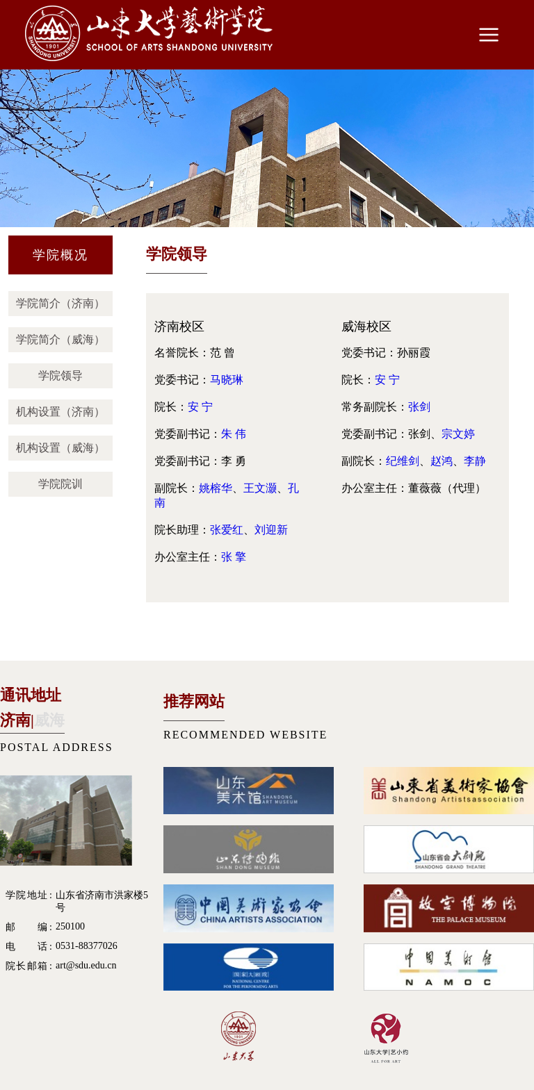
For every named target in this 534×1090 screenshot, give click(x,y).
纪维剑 (402, 461)
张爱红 (226, 530)
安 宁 (200, 407)
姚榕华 (215, 488)
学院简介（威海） (60, 339)
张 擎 (233, 557)
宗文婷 (458, 434)
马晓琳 (226, 380)
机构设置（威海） (60, 448)
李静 (475, 461)
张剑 (419, 407)
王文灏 (260, 488)
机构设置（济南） (60, 412)
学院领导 (60, 375)
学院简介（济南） (60, 303)
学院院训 (60, 484)
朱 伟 (233, 434)
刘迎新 (271, 530)
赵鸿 (441, 461)
